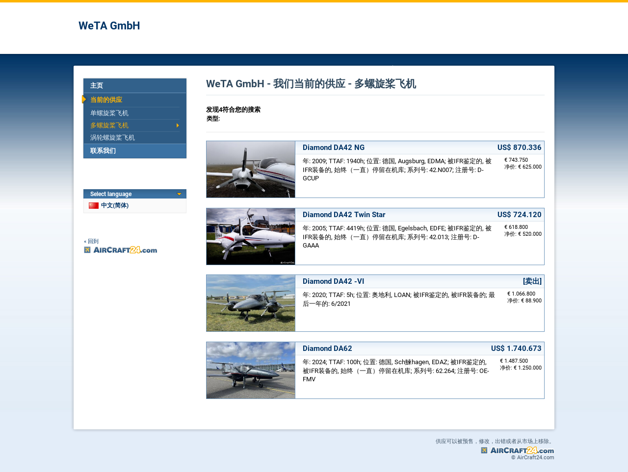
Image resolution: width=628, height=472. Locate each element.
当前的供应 (106, 99)
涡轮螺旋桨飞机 (112, 137)
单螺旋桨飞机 (109, 113)
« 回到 (91, 241)
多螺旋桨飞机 (109, 125)
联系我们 (103, 150)
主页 (96, 85)
